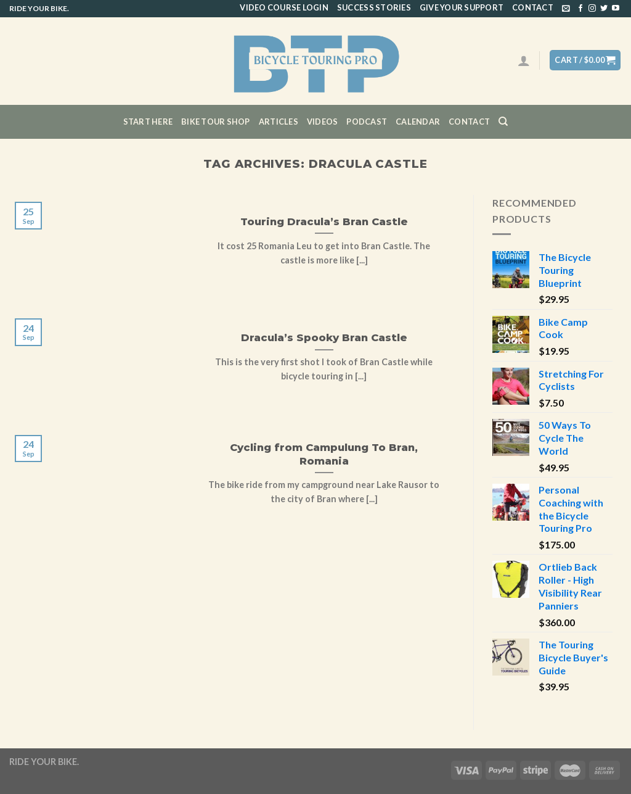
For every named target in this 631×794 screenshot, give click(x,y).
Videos (322, 121)
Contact (532, 7)
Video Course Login (284, 7)
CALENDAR (418, 121)
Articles (278, 121)
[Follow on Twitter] (604, 8)
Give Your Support (461, 7)
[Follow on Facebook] (580, 8)
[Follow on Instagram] (592, 8)
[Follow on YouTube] (615, 8)
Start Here (148, 121)
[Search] (503, 121)
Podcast (366, 121)
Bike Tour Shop (215, 121)
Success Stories (374, 7)
